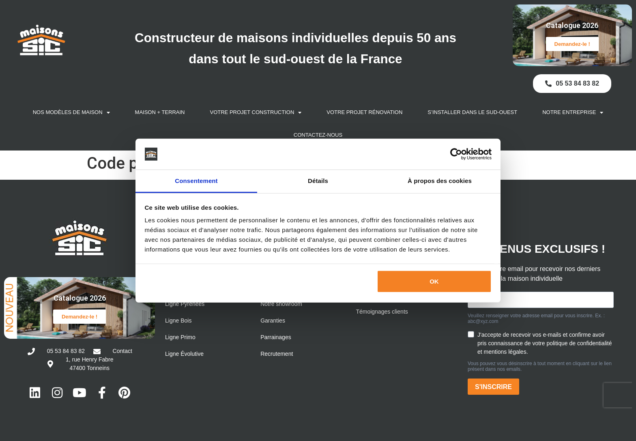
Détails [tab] (318, 180)
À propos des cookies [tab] (440, 180)
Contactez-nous (318, 134)
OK (434, 281)
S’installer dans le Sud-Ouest (472, 111)
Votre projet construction (256, 111)
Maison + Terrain (160, 111)
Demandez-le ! (572, 43)
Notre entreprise (572, 111)
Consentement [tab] (196, 180)
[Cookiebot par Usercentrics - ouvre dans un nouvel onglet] (456, 154)
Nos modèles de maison (71, 111)
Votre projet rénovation (364, 111)
